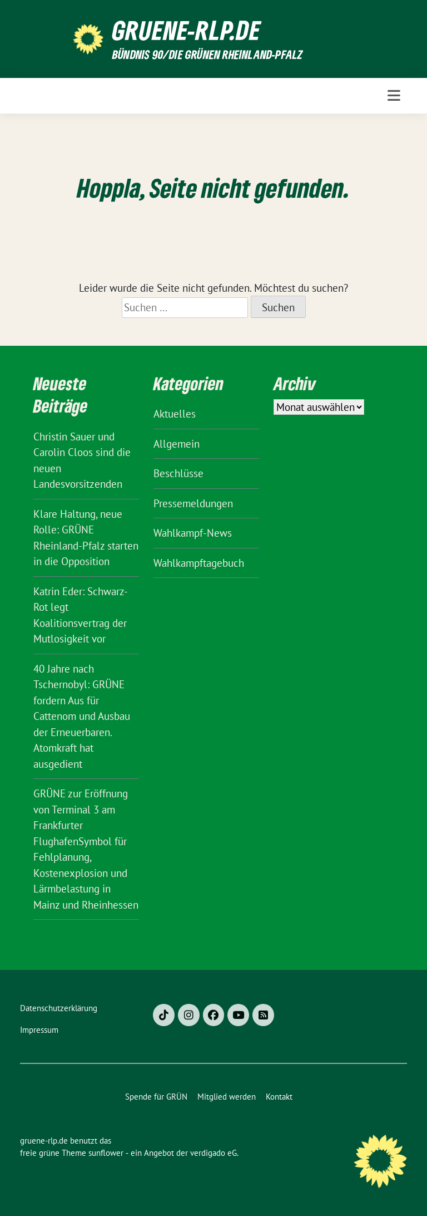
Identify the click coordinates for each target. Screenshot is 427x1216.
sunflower (105, 1153)
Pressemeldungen (193, 503)
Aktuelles (174, 413)
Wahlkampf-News (192, 533)
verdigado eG (213, 1153)
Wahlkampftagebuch (198, 563)
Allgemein (176, 443)
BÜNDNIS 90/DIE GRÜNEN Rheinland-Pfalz (207, 54)
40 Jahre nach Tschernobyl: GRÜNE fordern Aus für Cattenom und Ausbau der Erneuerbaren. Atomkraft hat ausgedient (81, 716)
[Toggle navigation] (394, 95)
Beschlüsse (178, 473)
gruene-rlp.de (186, 30)
